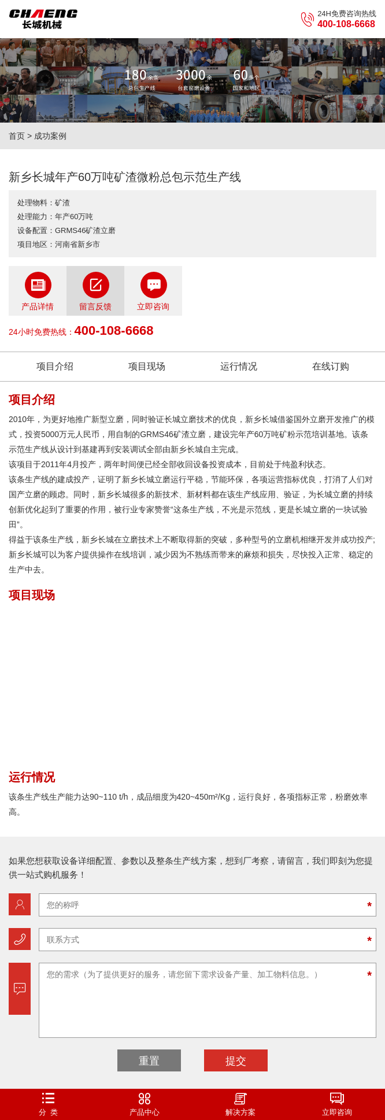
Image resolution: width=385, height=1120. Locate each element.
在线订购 (330, 366)
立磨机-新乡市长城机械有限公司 (43, 19)
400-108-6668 (114, 330)
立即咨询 (153, 291)
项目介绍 (54, 366)
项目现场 (146, 366)
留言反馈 (95, 291)
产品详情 (37, 291)
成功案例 (50, 136)
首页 (17, 136)
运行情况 (238, 366)
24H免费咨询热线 (338, 19)
